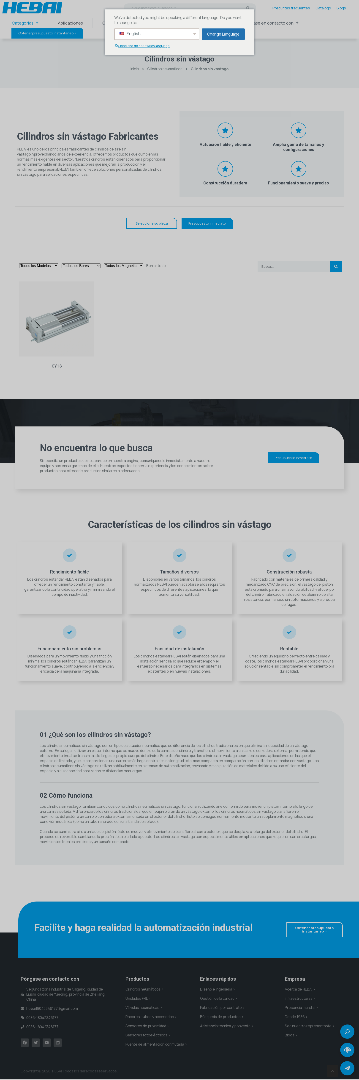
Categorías (25, 23)
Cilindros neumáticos (164, 68)
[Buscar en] (248, 8)
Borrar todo (156, 265)
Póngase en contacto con (271, 23)
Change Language (223, 34)
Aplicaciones (70, 23)
